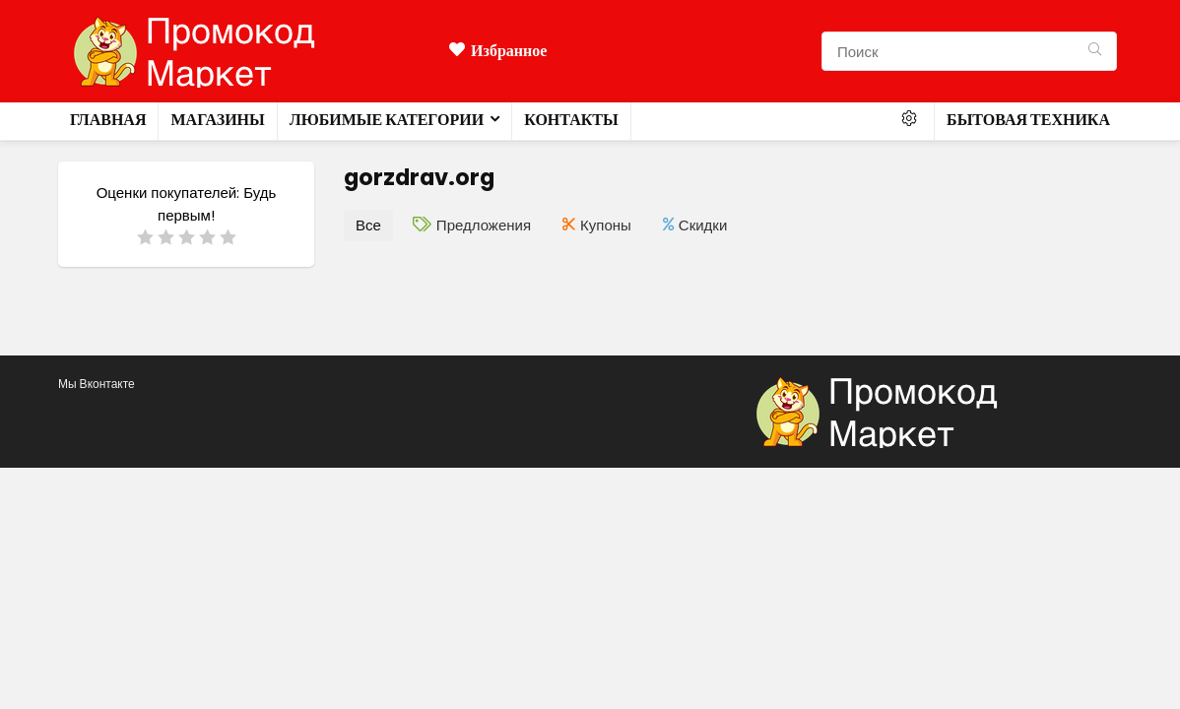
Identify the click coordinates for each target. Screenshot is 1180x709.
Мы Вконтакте (96, 383)
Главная (108, 119)
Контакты (571, 119)
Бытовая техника (1028, 119)
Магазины (217, 119)
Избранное (498, 50)
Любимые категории (387, 119)
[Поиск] (1095, 51)
